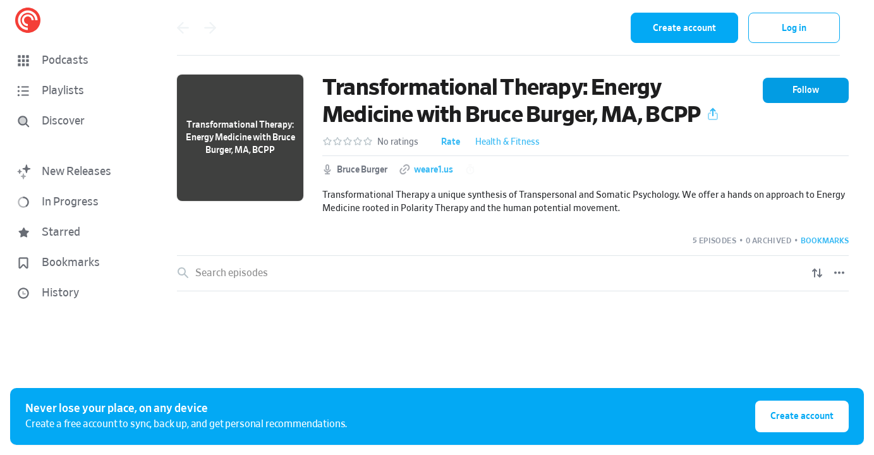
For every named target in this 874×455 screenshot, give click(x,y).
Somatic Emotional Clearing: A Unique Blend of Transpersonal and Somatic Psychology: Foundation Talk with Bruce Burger (477, 313)
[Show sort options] (817, 273)
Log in (794, 28)
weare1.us (433, 170)
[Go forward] (210, 28)
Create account (684, 28)
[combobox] (538, 28)
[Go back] (182, 28)
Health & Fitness (507, 142)
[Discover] (73, 121)
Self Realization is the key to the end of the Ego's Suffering (319, 359)
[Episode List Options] (839, 273)
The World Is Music (234, 450)
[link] (513, 314)
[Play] (840, 313)
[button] (76, 61)
